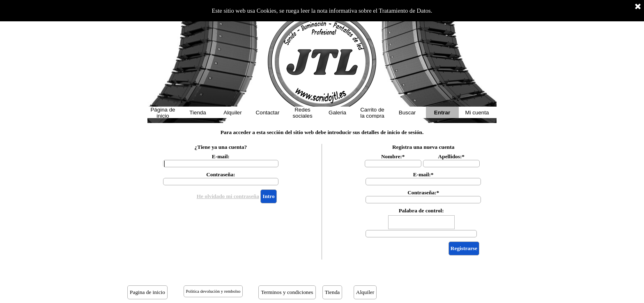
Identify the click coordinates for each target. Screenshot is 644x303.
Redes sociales (302, 113)
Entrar (442, 112)
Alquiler (232, 112)
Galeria (337, 112)
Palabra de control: (421, 210)
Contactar (268, 112)
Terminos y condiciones (287, 292)
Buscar (407, 112)
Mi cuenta (477, 112)
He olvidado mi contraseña (228, 196)
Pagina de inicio (147, 292)
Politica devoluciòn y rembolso (213, 291)
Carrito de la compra (372, 113)
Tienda (197, 112)
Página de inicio (162, 113)
